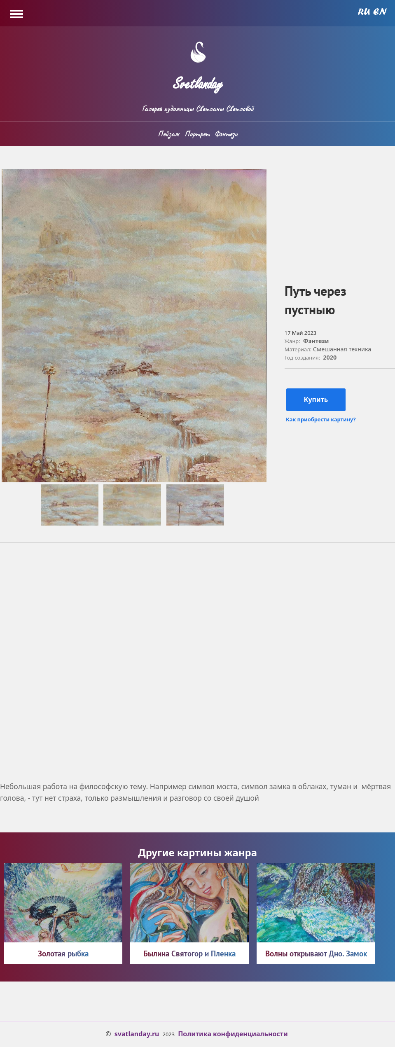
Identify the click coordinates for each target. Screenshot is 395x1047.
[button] (134, 479)
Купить (316, 399)
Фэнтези (226, 134)
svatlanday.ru (137, 1033)
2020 (330, 357)
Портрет (197, 134)
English (380, 11)
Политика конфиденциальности (233, 1033)
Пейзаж (168, 134)
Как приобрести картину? (320, 419)
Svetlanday (197, 80)
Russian (364, 11)
